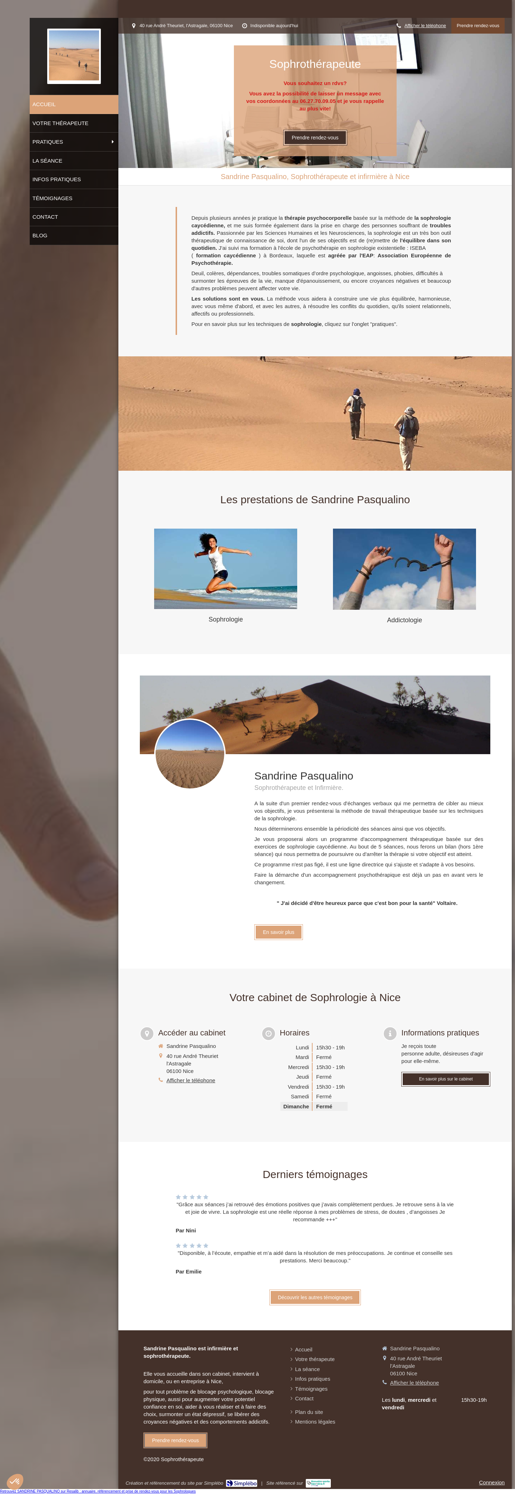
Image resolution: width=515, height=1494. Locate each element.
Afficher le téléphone (425, 25)
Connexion (492, 1482)
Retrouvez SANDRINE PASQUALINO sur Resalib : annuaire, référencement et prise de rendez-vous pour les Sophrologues (98, 1491)
